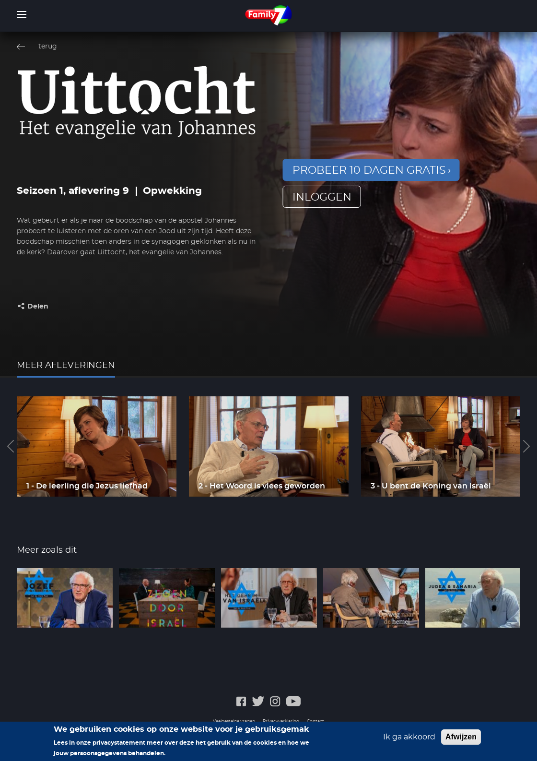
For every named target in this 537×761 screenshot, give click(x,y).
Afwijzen (461, 740)
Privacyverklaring (281, 721)
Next (526, 446)
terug (47, 46)
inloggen (321, 197)
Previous (10, 446)
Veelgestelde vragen (234, 721)
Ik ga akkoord (409, 740)
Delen (37, 306)
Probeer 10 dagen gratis (369, 170)
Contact (315, 721)
